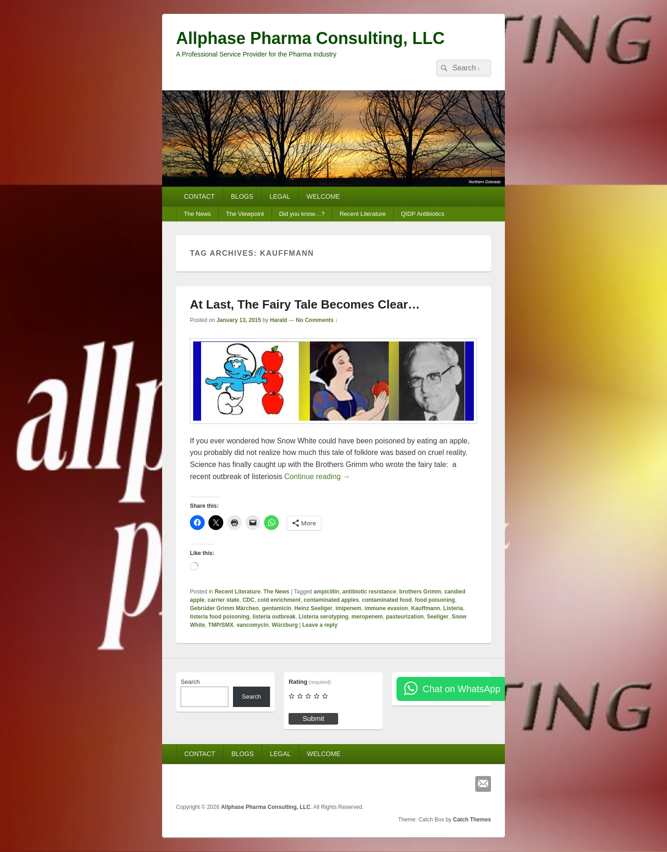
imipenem (348, 608)
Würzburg (285, 625)
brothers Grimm (420, 591)
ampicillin (326, 591)
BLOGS (242, 196)
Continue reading (317, 476)
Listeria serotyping (323, 616)
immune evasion (386, 608)
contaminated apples (331, 600)
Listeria (453, 608)
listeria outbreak (274, 616)
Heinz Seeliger (313, 608)
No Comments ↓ (317, 320)
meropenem (367, 616)
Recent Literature (363, 213)
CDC (248, 600)
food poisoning (435, 600)
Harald (278, 320)
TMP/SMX (220, 625)
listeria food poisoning (220, 616)
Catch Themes (472, 819)
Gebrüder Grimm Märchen (224, 608)
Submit (313, 718)
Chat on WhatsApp (461, 689)
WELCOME (323, 196)
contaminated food (386, 600)
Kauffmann (425, 608)
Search (190, 681)
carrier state (223, 600)
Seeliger (438, 616)
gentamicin (276, 608)
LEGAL (280, 196)
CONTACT (199, 196)
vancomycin (253, 625)
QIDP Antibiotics (422, 213)
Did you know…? (301, 213)
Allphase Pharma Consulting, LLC (310, 38)
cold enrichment (279, 600)
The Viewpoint (245, 213)
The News (197, 213)
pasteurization (404, 616)
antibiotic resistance (369, 591)
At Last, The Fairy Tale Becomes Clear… (305, 304)
